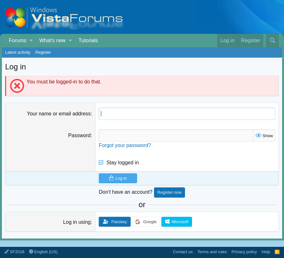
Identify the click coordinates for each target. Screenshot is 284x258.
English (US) (43, 251)
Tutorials (88, 40)
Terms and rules (212, 251)
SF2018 (14, 251)
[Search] (272, 40)
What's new (52, 40)
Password (79, 135)
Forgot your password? (125, 145)
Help (266, 251)
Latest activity (17, 52)
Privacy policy (244, 251)
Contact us (183, 251)
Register (43, 52)
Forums (17, 40)
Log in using (76, 222)
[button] (31, 40)
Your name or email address (59, 113)
